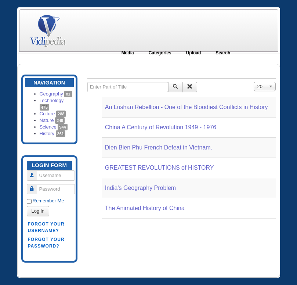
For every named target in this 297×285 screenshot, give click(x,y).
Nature (52, 120)
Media (128, 52)
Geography (56, 94)
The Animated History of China (145, 208)
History (52, 133)
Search (222, 52)
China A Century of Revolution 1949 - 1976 (160, 127)
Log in (38, 211)
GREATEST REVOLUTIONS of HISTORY (159, 168)
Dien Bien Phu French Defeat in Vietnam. (158, 147)
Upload (193, 52)
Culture (53, 113)
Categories (160, 52)
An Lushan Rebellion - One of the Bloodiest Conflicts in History (186, 107)
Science (54, 127)
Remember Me (48, 200)
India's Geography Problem (140, 188)
